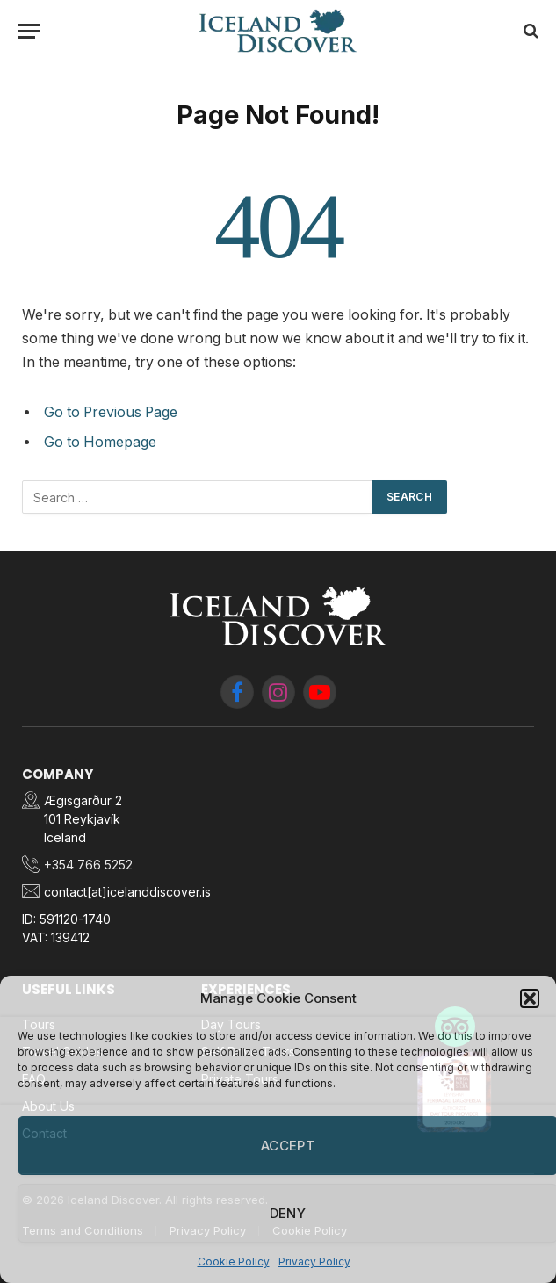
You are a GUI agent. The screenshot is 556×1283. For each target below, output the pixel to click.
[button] (529, 998)
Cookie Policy (234, 1261)
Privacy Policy (314, 1261)
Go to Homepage (100, 442)
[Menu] (29, 31)
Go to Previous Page (110, 412)
